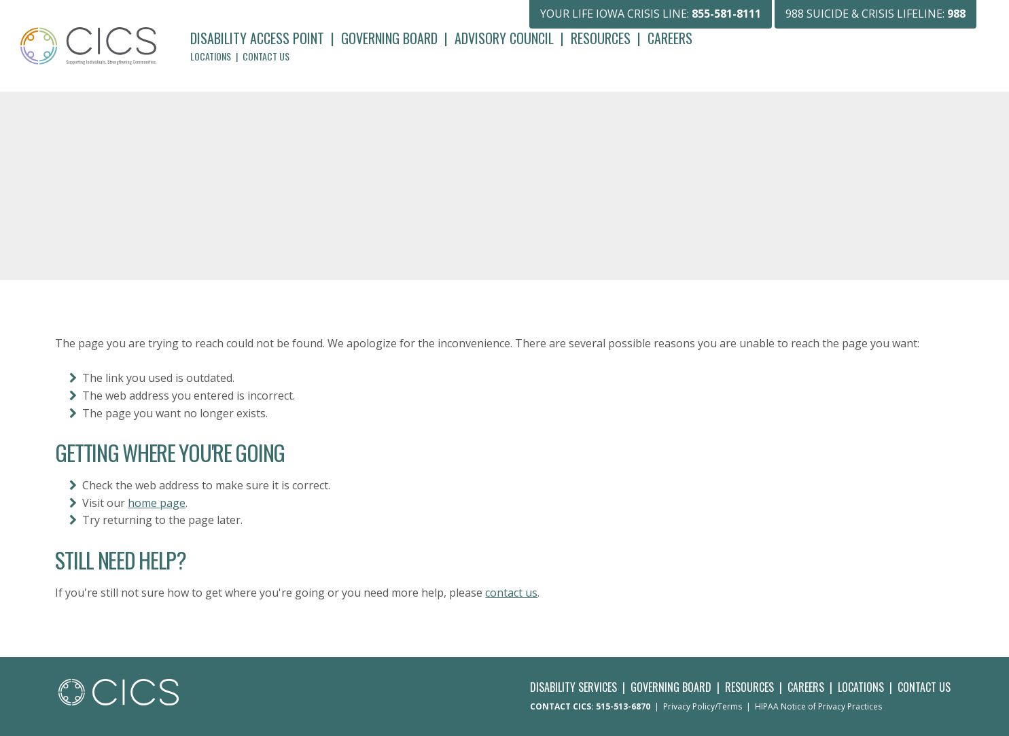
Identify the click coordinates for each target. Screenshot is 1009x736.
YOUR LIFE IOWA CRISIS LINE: (650, 13)
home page (156, 502)
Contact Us (266, 56)
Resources (601, 38)
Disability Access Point (257, 38)
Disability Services (573, 687)
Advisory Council (504, 38)
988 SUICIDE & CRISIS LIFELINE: (875, 13)
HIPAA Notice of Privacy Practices (818, 706)
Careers (670, 38)
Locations (210, 56)
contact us (511, 592)
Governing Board (389, 38)
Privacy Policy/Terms (702, 706)
